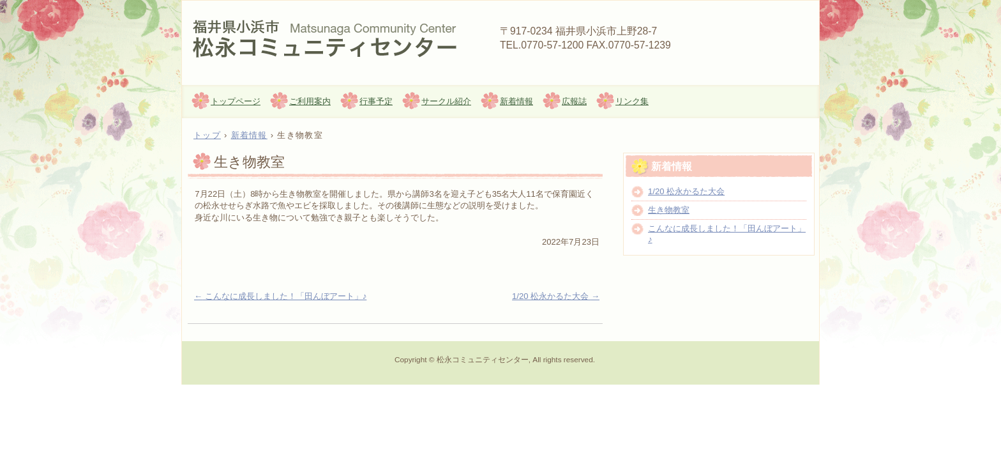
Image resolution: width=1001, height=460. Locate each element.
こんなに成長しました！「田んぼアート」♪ (280, 296)
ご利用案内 (310, 101)
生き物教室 (668, 210)
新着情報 (516, 101)
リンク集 (632, 101)
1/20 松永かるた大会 (555, 296)
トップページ (235, 101)
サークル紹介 (446, 101)
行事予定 (376, 101)
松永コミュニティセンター (335, 39)
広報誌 (574, 101)
